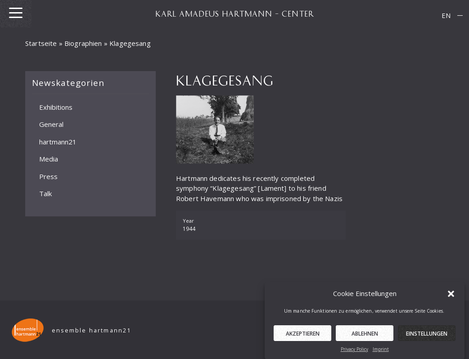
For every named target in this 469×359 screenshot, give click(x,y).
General (51, 124)
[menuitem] (446, 15)
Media (48, 158)
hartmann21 (58, 141)
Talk (45, 193)
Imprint (381, 350)
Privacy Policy (354, 350)
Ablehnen (365, 335)
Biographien (83, 43)
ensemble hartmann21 (91, 330)
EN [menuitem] (446, 15)
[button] (450, 295)
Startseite (41, 43)
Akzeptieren (303, 335)
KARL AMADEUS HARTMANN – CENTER (234, 13)
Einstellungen (426, 335)
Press (48, 175)
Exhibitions (55, 106)
